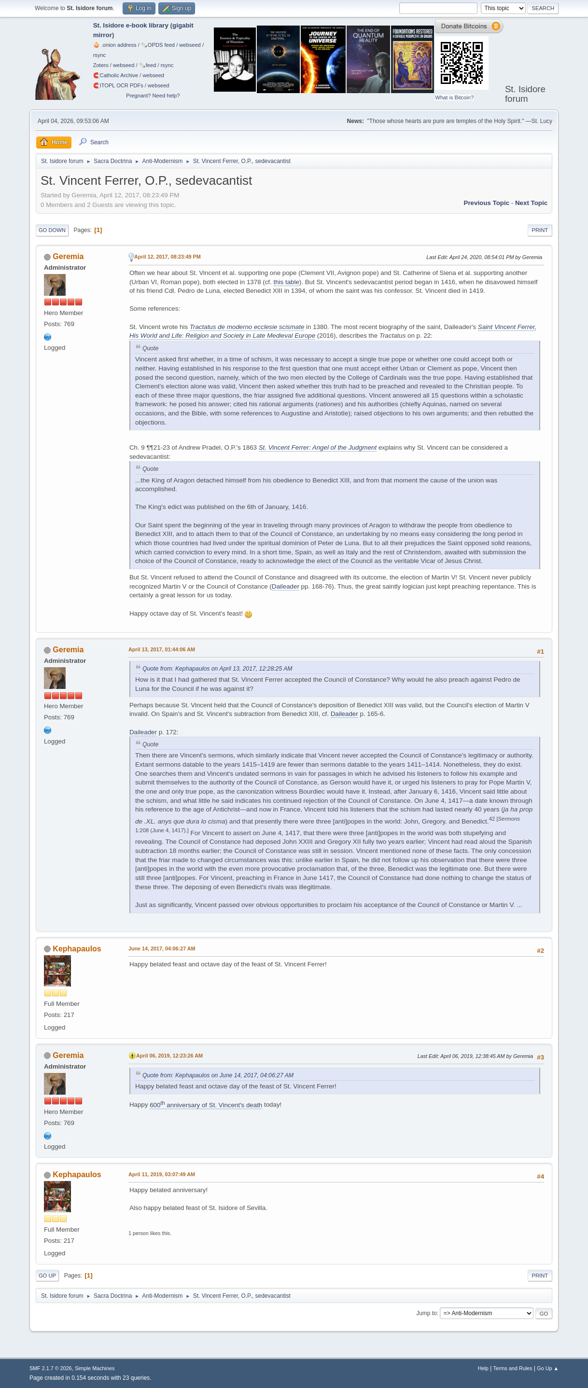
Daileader (285, 586)
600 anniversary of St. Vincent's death (206, 1105)
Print (540, 230)
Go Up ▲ (548, 1368)
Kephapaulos (77, 949)
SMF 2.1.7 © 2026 (50, 1368)
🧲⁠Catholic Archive (116, 75)
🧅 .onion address (115, 45)
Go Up (47, 1275)
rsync (99, 55)
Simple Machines (94, 1368)
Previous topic (487, 202)
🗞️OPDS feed (158, 45)
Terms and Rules (512, 1368)
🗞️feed (147, 65)
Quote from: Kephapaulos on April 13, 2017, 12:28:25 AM (217, 668)
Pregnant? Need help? (153, 95)
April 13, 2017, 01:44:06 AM (161, 649)
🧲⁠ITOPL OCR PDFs (118, 85)
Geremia (68, 256)
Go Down (52, 230)
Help (483, 1368)
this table (286, 282)
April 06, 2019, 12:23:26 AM (169, 1055)
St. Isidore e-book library (130, 25)
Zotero (101, 65)
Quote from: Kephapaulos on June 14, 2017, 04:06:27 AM (218, 1075)
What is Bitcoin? (454, 97)
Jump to (426, 1313)
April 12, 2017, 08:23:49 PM (167, 257)
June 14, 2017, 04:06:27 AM (162, 948)
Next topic (531, 202)
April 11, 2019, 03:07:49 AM (161, 1174)
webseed (189, 45)
